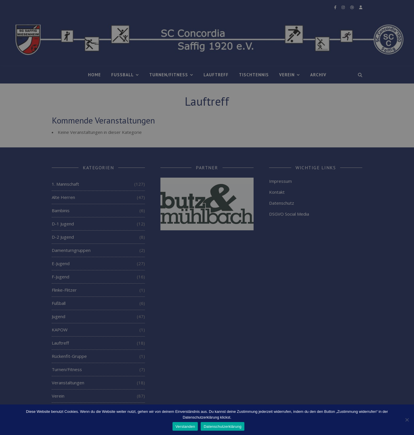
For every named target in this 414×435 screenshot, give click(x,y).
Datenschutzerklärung (222, 426)
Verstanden (185, 426)
